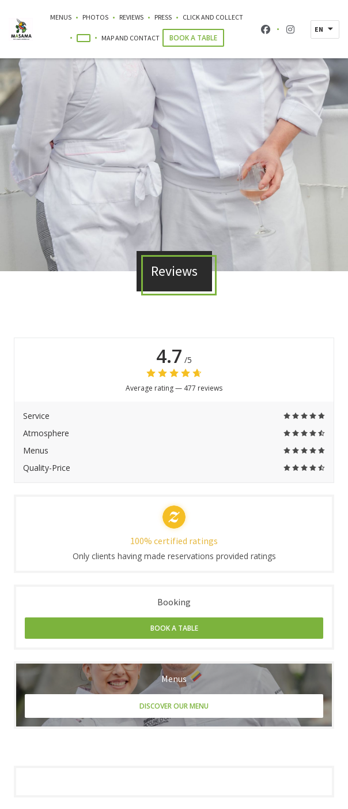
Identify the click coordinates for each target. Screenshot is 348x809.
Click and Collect (213, 16)
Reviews (131, 17)
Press (163, 17)
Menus (60, 17)
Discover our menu (174, 706)
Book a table (193, 38)
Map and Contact (130, 37)
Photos (95, 17)
